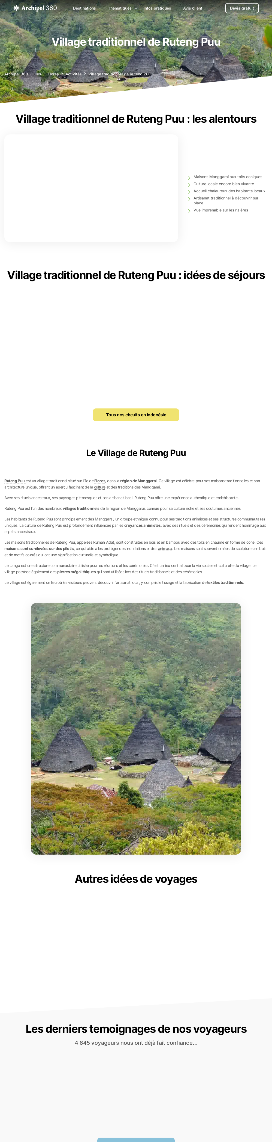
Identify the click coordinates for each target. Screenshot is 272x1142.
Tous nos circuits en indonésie (136, 414)
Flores (53, 74)
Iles (38, 74)
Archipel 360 (16, 74)
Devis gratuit (242, 8)
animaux (165, 548)
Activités (73, 74)
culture (99, 487)
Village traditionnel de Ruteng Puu (119, 74)
